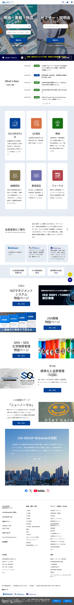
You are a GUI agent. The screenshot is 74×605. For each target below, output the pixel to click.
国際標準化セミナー (55, 521)
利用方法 (28, 534)
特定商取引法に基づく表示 (20, 586)
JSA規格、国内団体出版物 (33, 526)
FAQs (51, 549)
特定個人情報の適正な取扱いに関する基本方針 (48, 586)
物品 (27, 532)
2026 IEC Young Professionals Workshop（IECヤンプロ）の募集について (54, 98)
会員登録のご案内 (6, 526)
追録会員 (28, 542)
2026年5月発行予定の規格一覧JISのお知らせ (54, 91)
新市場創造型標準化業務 (56, 561)
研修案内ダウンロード (56, 536)
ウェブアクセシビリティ (9, 537)
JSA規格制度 (53, 564)
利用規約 (31, 586)
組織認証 (15, 185)
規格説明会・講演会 (55, 513)
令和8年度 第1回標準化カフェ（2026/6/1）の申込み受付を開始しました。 (54, 84)
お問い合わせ (6, 533)
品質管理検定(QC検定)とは (9, 559)
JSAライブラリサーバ (31, 540)
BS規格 (28, 518)
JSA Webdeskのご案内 (9, 512)
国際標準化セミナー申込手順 (57, 544)
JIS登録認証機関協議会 (18, 271)
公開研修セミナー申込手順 (57, 541)
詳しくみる (21, 304)
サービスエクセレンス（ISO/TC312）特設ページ (60, 575)
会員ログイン (6, 521)
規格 (57, 133)
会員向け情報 (66, 57)
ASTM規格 (28, 521)
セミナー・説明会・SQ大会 (58, 506)
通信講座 (52, 528)
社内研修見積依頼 (55, 547)
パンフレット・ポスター (8, 569)
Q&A (3, 572)
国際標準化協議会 (55, 271)
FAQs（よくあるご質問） (32, 537)
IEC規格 (28, 516)
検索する (18, 40)
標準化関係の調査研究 (56, 569)
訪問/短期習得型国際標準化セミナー (55, 524)
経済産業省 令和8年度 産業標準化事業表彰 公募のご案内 (54, 76)
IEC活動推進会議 (37, 271)
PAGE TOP (70, 293)
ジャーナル (57, 185)
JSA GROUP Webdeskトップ (7, 507)
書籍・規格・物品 (31, 506)
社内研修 (52, 516)
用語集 (52, 572)
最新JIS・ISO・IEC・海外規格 (58, 559)
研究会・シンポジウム (56, 518)
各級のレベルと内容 (7, 561)
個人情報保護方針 (6, 586)
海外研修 (52, 531)
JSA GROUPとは (15, 135)
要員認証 (36, 185)
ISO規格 (28, 513)
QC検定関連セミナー (55, 533)
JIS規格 (28, 510)
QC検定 (36, 133)
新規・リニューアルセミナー (57, 539)
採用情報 (5, 542)
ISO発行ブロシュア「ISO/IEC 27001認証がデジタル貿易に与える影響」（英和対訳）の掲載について (54, 68)
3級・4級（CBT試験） (8, 567)
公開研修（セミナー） (56, 510)
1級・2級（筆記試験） (8, 564)
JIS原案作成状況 (54, 567)
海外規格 (28, 524)
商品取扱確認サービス (32, 545)
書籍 (27, 529)
